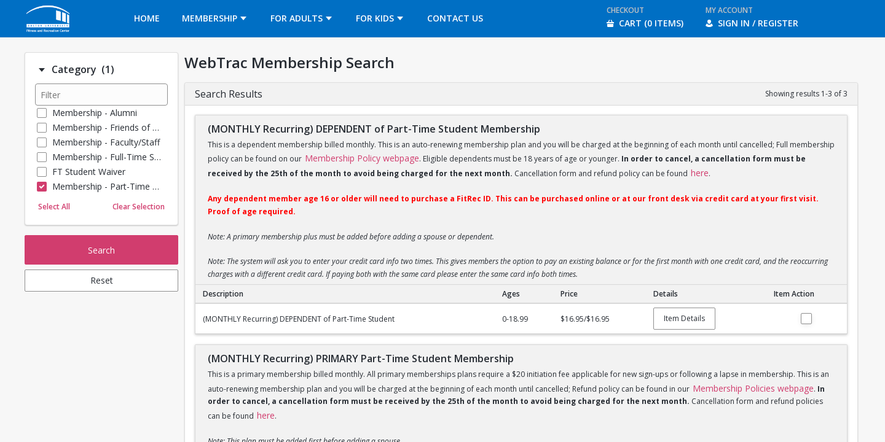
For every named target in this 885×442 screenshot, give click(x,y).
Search (101, 250)
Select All (54, 206)
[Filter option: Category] (41, 70)
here (700, 173)
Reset (101, 280)
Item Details (684, 318)
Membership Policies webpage (753, 388)
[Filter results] (101, 94)
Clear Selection (138, 206)
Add (806, 318)
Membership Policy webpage (362, 158)
